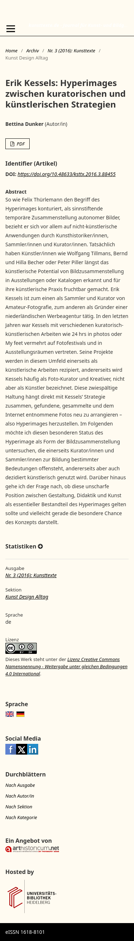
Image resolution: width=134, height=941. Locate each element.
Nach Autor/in (19, 796)
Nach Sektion (18, 806)
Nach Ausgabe (20, 785)
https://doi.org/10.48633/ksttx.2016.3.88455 (66, 174)
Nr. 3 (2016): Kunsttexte (71, 50)
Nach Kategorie (21, 817)
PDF (20, 144)
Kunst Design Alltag (26, 596)
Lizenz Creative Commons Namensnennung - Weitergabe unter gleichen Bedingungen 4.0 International (66, 666)
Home (11, 50)
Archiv (32, 50)
